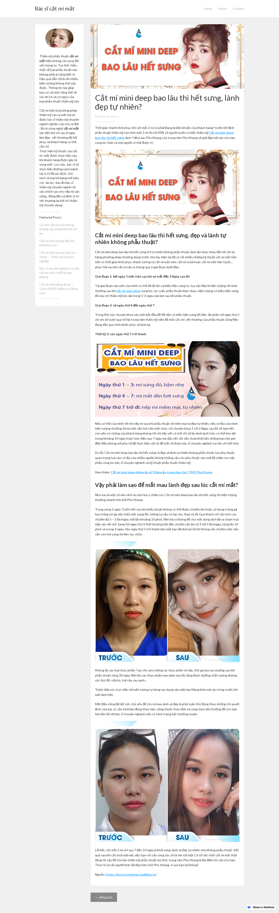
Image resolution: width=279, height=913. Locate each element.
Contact (238, 8)
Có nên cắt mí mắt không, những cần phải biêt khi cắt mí (58, 229)
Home (208, 8)
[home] (55, 7)
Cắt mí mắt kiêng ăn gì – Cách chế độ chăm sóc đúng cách (58, 288)
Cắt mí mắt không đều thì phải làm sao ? (57, 243)
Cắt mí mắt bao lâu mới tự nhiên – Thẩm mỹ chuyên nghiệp (57, 257)
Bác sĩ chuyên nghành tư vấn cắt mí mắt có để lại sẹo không (59, 272)
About (222, 8)
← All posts (104, 897)
